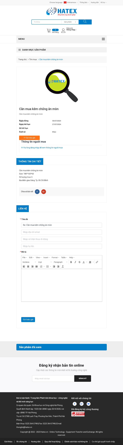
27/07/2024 (56, 124)
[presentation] (25, 257)
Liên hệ (22, 208)
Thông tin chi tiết (29, 161)
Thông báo (84, 2)
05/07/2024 (56, 121)
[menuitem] (25, 257)
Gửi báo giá (28, 319)
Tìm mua (33, 59)
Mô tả (23, 252)
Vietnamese (71, 2)
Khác (54, 132)
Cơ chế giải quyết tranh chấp (103, 442)
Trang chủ (22, 59)
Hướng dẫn (95, 2)
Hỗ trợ (104, 2)
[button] (29, 262)
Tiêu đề (24, 219)
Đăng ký (82, 378)
